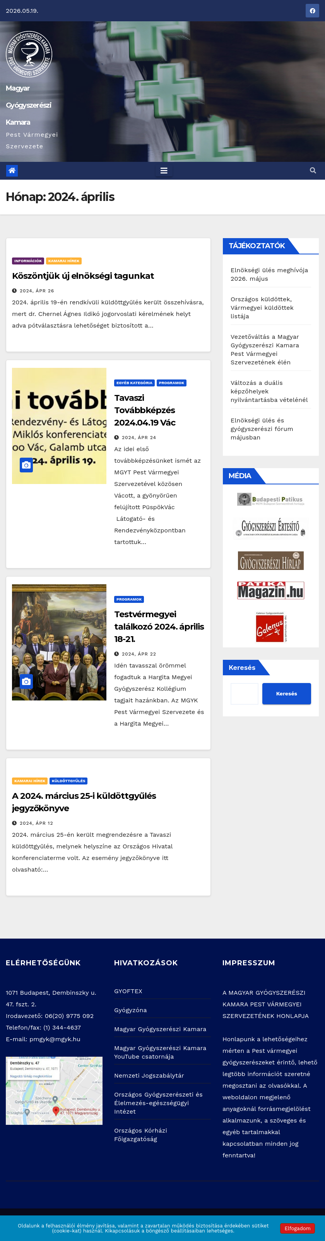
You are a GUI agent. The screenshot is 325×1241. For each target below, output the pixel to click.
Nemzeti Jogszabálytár (149, 1075)
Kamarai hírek (63, 261)
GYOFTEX (128, 991)
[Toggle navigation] (164, 171)
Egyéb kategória (134, 383)
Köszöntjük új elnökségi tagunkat (83, 276)
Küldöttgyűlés (68, 781)
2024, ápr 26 (37, 291)
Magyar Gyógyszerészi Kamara (28, 105)
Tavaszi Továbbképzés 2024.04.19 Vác (144, 410)
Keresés (242, 667)
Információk (28, 261)
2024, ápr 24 (139, 437)
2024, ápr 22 (139, 654)
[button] (313, 170)
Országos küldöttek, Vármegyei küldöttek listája (262, 307)
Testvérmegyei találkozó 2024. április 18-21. (159, 626)
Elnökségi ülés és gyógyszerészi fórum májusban (262, 429)
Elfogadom (297, 1228)
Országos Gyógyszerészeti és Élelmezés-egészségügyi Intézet (158, 1103)
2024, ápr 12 (36, 823)
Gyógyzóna (130, 1010)
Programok (171, 383)
